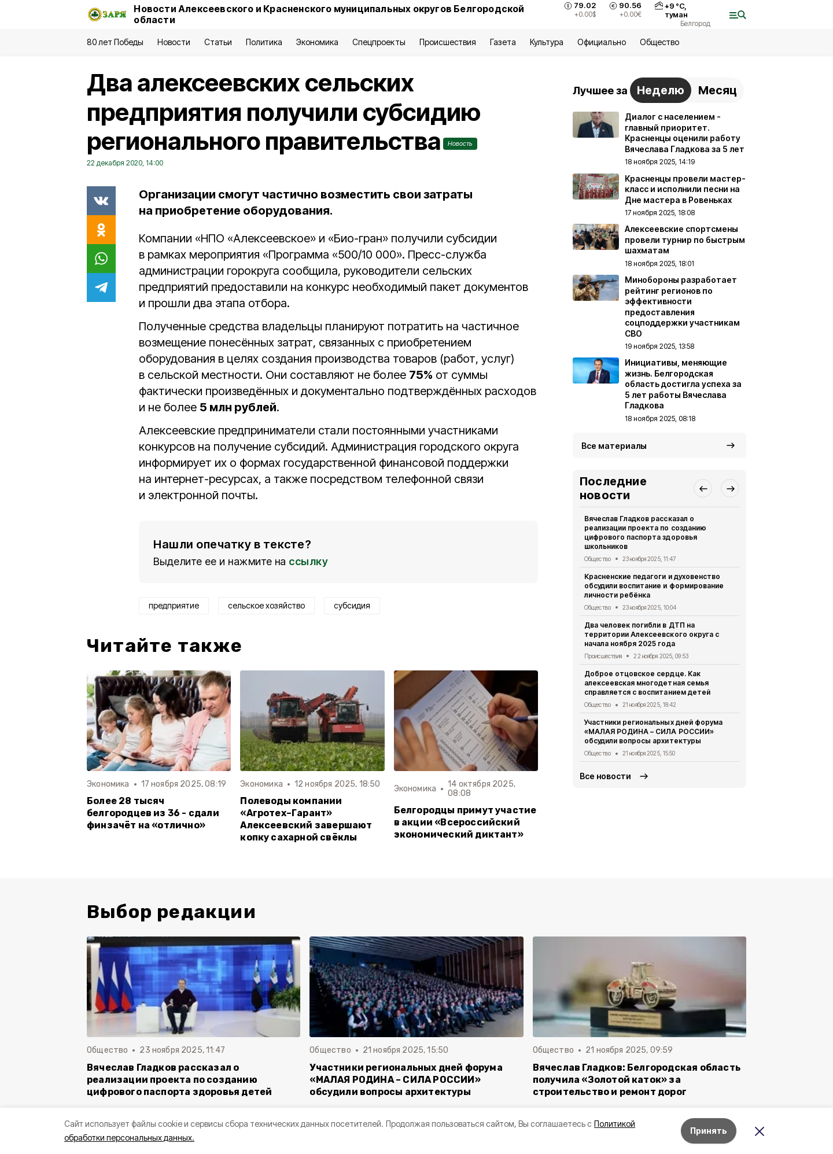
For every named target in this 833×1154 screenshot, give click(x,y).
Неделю (660, 90)
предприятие (174, 605)
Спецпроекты (378, 42)
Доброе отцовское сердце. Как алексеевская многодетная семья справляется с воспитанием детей (647, 682)
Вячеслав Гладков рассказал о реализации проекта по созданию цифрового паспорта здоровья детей (179, 1079)
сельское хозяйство (266, 605)
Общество (659, 42)
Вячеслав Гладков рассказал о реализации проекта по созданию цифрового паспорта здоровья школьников (645, 532)
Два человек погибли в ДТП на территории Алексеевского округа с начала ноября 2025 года (651, 634)
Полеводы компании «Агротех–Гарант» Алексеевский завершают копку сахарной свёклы (306, 819)
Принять (708, 1130)
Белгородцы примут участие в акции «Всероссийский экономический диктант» (465, 822)
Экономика (317, 42)
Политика (264, 42)
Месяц (717, 90)
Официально (601, 42)
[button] (703, 488)
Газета (503, 42)
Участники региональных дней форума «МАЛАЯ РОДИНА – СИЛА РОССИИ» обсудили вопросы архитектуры (653, 731)
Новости (173, 42)
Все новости (605, 776)
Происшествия (447, 42)
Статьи (218, 42)
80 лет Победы (115, 42)
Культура (546, 42)
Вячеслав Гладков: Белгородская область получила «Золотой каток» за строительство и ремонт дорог (636, 1079)
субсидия (352, 605)
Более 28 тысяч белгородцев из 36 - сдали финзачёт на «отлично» (153, 813)
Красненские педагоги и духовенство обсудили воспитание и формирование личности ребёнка (654, 585)
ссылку (308, 561)
